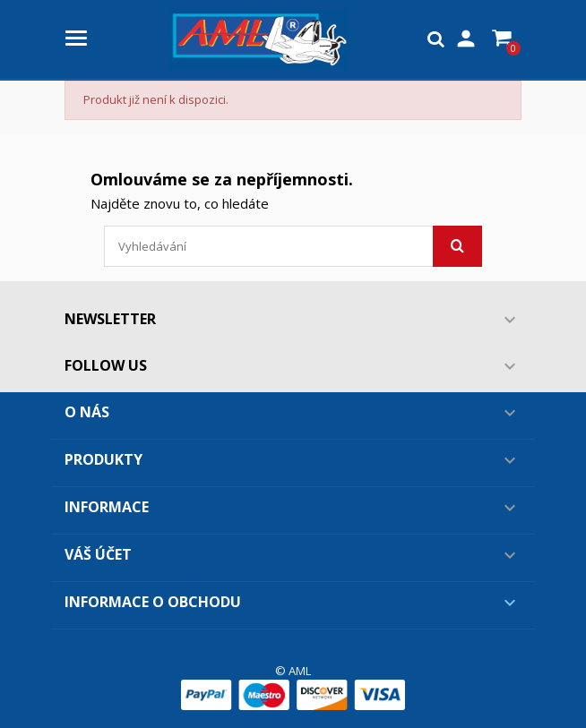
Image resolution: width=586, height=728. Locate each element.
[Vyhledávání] (293, 246)
